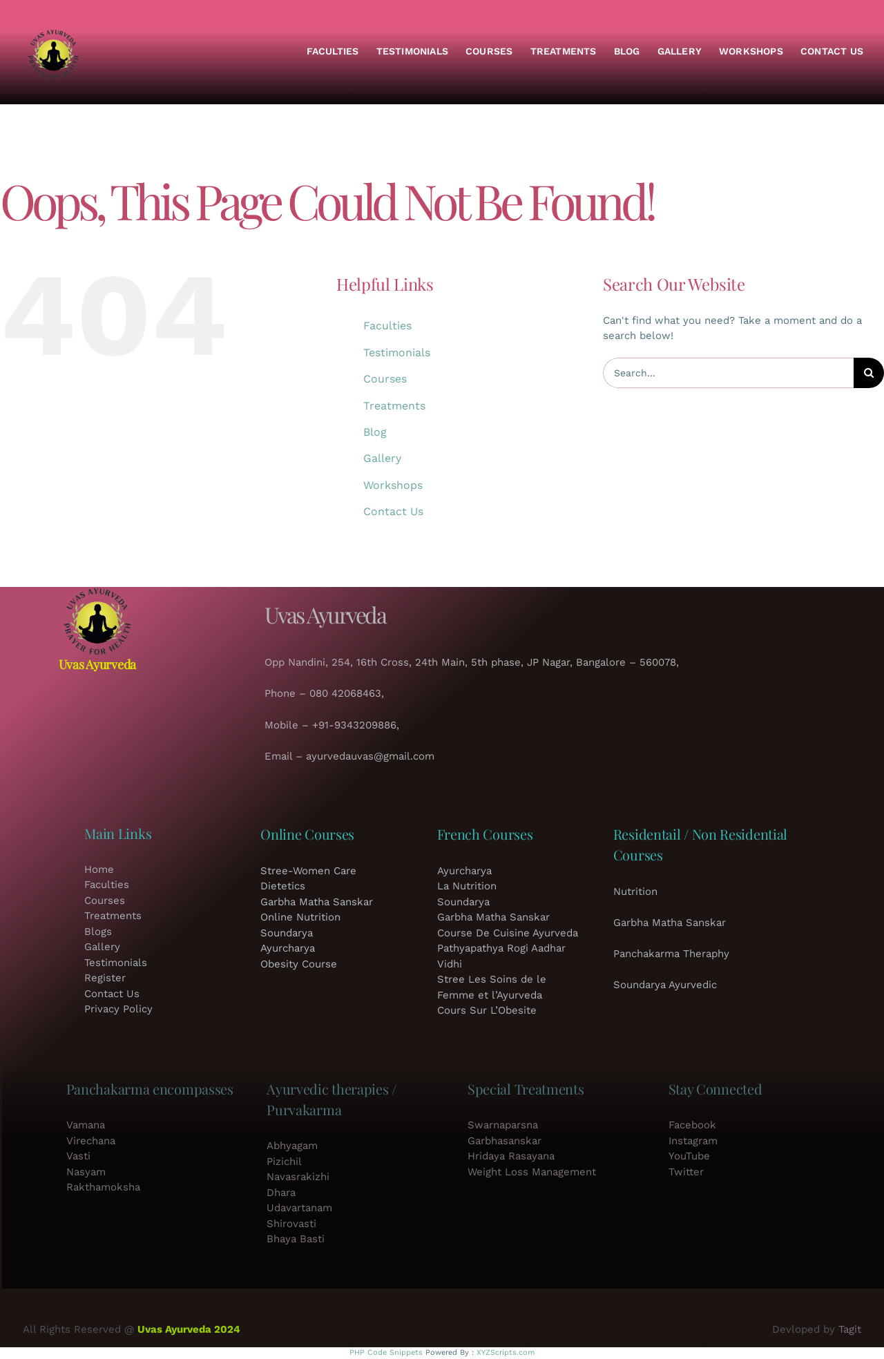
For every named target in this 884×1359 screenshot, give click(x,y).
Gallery (382, 458)
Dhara (281, 1192)
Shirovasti (291, 1223)
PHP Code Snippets (386, 1352)
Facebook (692, 1125)
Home (99, 869)
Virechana (90, 1141)
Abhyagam (292, 1145)
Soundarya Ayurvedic (665, 985)
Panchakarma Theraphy (671, 953)
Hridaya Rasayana (511, 1156)
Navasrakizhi (298, 1176)
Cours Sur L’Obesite (487, 1010)
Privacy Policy (118, 1009)
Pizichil (284, 1161)
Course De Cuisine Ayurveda (507, 933)
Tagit (849, 1329)
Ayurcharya (287, 948)
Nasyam (86, 1172)
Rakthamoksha (103, 1187)
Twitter (686, 1172)
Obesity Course (298, 964)
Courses (385, 378)
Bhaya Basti (296, 1239)
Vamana (85, 1125)
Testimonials (396, 352)
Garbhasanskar (504, 1141)
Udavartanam (299, 1208)
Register (105, 978)
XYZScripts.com (506, 1352)
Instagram (693, 1141)
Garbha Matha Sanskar (316, 902)
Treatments (394, 405)
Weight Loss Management (532, 1172)
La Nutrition (467, 886)
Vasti (78, 1156)
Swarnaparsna (503, 1125)
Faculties (387, 325)
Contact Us (393, 511)
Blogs (98, 931)
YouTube (689, 1156)
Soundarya (286, 933)
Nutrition (635, 891)
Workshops (393, 485)
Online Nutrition (300, 917)
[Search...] (728, 373)
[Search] (869, 373)
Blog (375, 431)
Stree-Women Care (308, 871)
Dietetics (282, 886)
